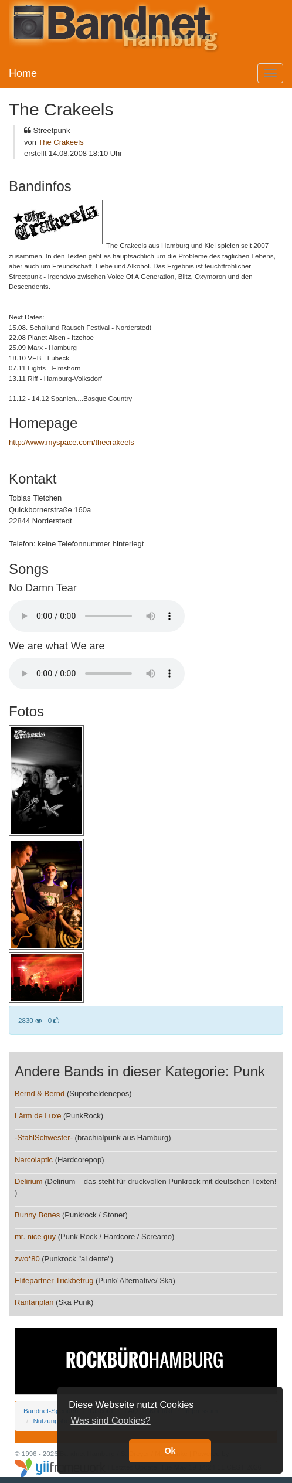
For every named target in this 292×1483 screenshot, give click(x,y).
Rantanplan (34, 1302)
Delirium (29, 1181)
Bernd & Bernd (39, 1093)
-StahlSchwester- (44, 1137)
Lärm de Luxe (38, 1115)
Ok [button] (169, 1450)
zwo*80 (27, 1258)
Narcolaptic (34, 1159)
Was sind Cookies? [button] (110, 1421)
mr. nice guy (35, 1236)
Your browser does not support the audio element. (97, 616)
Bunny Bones (37, 1214)
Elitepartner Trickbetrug (54, 1280)
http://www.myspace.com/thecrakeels (71, 442)
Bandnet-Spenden (50, 1410)
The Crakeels (60, 142)
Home (23, 73)
